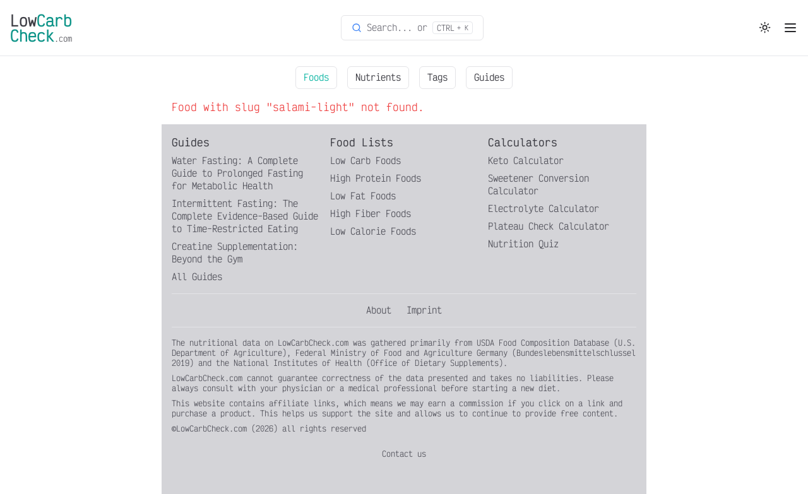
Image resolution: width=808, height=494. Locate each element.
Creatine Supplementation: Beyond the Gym (235, 252)
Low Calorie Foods (373, 231)
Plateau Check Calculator (548, 226)
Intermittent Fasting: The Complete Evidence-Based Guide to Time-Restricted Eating (245, 216)
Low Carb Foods (365, 161)
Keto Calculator (526, 161)
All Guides (197, 277)
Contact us (404, 454)
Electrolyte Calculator (543, 209)
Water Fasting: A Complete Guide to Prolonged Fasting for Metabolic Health (237, 173)
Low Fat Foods (363, 196)
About (378, 310)
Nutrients (378, 77)
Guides (489, 77)
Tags (437, 77)
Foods (316, 77)
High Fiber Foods (370, 214)
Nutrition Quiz (523, 244)
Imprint (424, 310)
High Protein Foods (375, 178)
